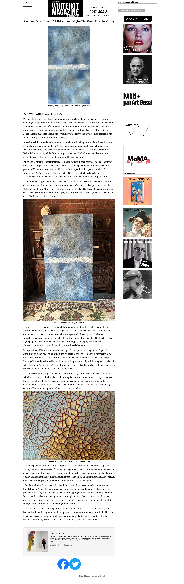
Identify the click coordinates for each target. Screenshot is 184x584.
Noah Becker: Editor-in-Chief (92, 576)
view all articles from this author (61, 545)
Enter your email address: (128, 2)
